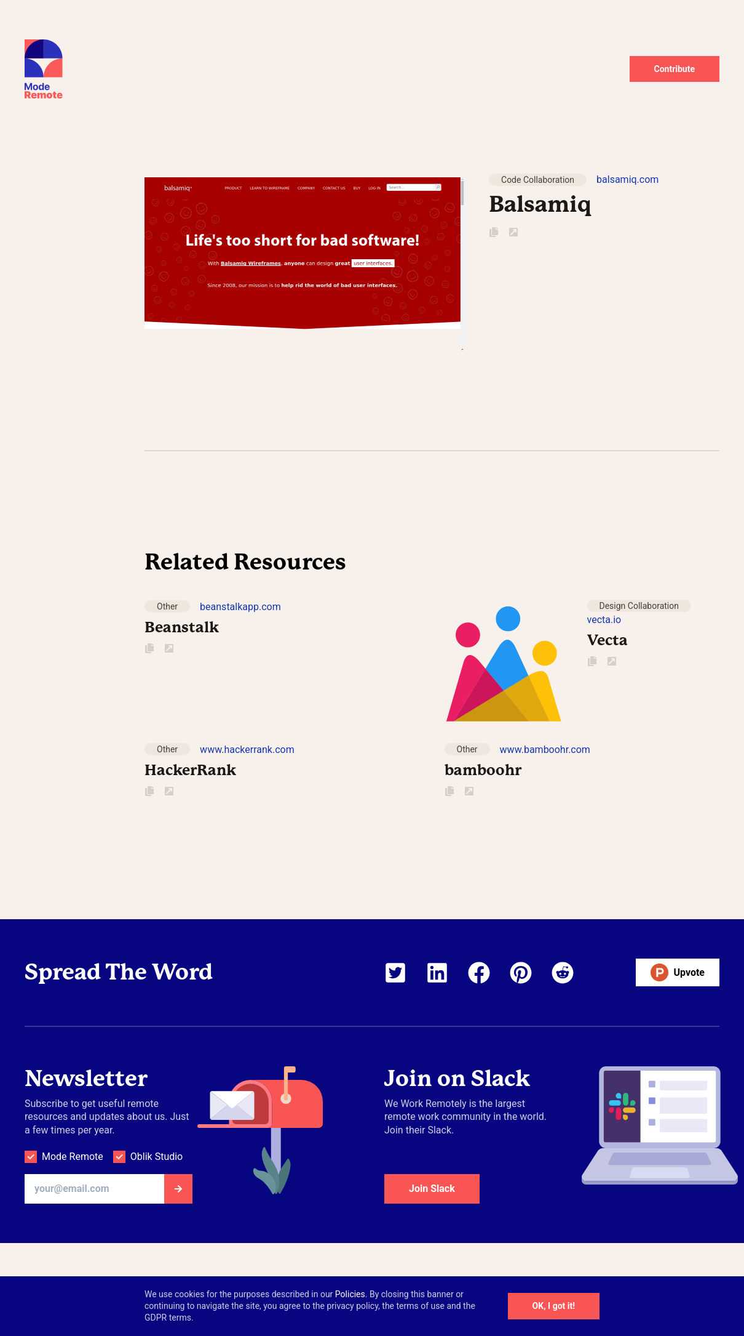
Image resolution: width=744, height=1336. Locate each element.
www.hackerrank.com (247, 749)
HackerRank (190, 770)
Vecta (607, 640)
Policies (350, 1294)
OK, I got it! (553, 1306)
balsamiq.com (627, 179)
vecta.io (604, 620)
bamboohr (483, 770)
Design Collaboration (639, 606)
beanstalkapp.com (240, 607)
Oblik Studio (156, 1156)
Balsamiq (540, 204)
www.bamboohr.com (545, 749)
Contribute (674, 69)
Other (167, 606)
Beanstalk (181, 627)
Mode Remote (72, 1156)
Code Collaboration (537, 180)
